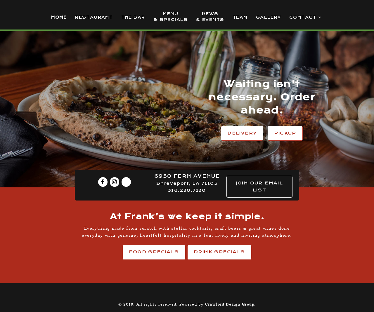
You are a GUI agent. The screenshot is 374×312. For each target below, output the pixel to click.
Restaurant (94, 17)
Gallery (268, 17)
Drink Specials (219, 252)
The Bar (133, 17)
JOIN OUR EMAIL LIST (259, 186)
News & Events (210, 16)
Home (59, 17)
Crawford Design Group (229, 304)
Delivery (242, 133)
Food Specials (154, 252)
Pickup (285, 133)
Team (240, 17)
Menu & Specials (170, 16)
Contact (302, 17)
